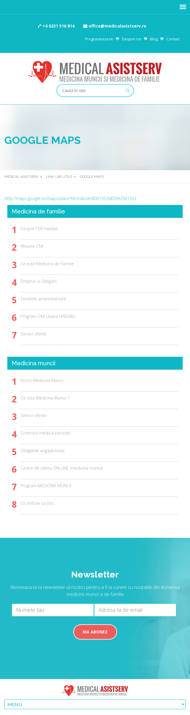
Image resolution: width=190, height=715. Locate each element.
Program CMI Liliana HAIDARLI (48, 316)
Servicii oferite (34, 334)
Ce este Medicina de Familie (47, 263)
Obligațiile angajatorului (43, 450)
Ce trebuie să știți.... (39, 503)
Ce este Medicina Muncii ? (45, 398)
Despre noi (131, 39)
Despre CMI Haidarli (39, 228)
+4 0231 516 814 (56, 26)
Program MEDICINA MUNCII (46, 485)
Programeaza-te (99, 39)
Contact (173, 39)
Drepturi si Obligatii (39, 281)
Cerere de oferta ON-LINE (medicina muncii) (62, 468)
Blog (154, 39)
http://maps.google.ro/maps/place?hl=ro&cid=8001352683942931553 (70, 198)
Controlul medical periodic (46, 433)
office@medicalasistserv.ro (114, 26)
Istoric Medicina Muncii (42, 380)
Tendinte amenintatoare (43, 298)
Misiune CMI (32, 246)
